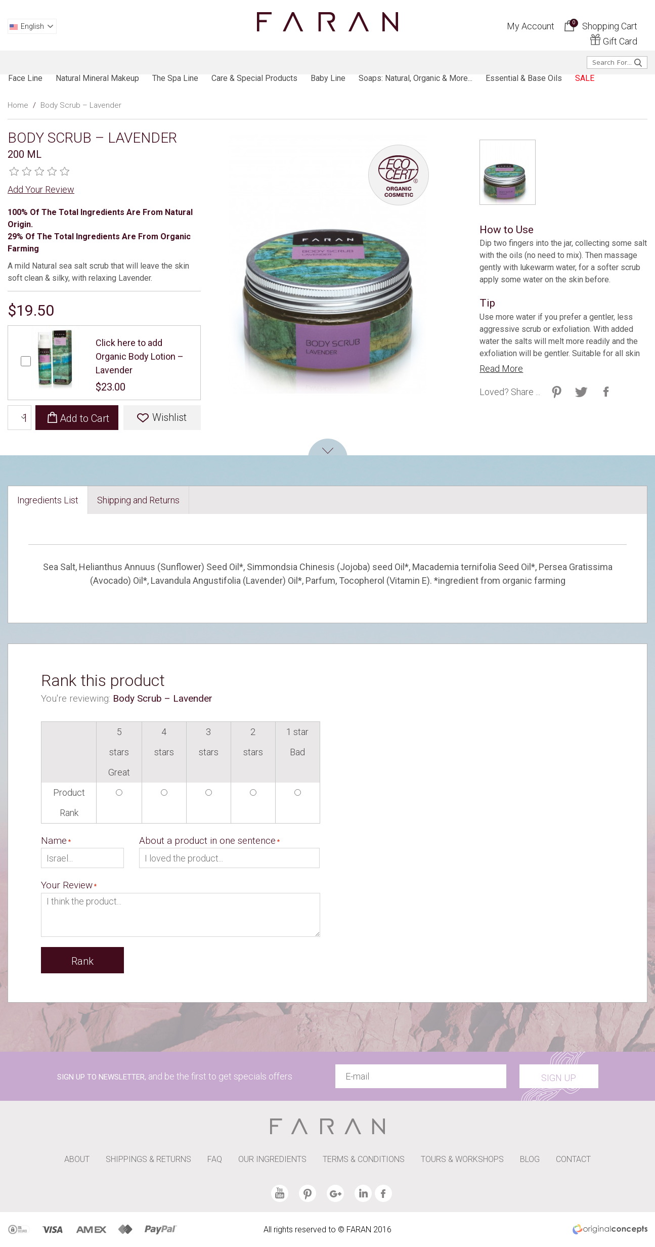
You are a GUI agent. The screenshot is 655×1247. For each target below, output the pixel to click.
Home (18, 105)
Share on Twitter (556, 391)
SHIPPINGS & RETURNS (148, 1159)
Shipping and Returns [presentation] (138, 500)
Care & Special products (254, 78)
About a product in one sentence (207, 840)
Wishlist (169, 417)
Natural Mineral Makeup (97, 78)
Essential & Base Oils (524, 78)
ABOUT (77, 1159)
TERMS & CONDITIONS (364, 1159)
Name (54, 840)
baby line (328, 78)
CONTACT (573, 1159)
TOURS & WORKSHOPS (462, 1159)
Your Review (67, 885)
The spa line (175, 78)
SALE (584, 78)
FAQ (214, 1159)
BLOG (530, 1159)
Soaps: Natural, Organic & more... (415, 78)
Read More (501, 368)
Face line (25, 78)
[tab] (48, 500)
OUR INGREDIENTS (272, 1159)
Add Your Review (41, 189)
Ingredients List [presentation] (47, 500)
